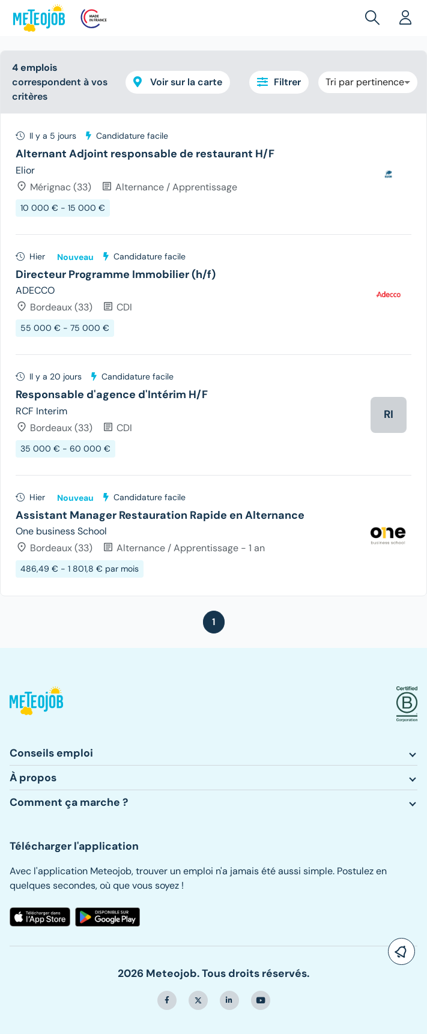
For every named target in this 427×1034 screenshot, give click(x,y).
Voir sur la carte (177, 82)
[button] (375, 18)
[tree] (213, 354)
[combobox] (368, 82)
